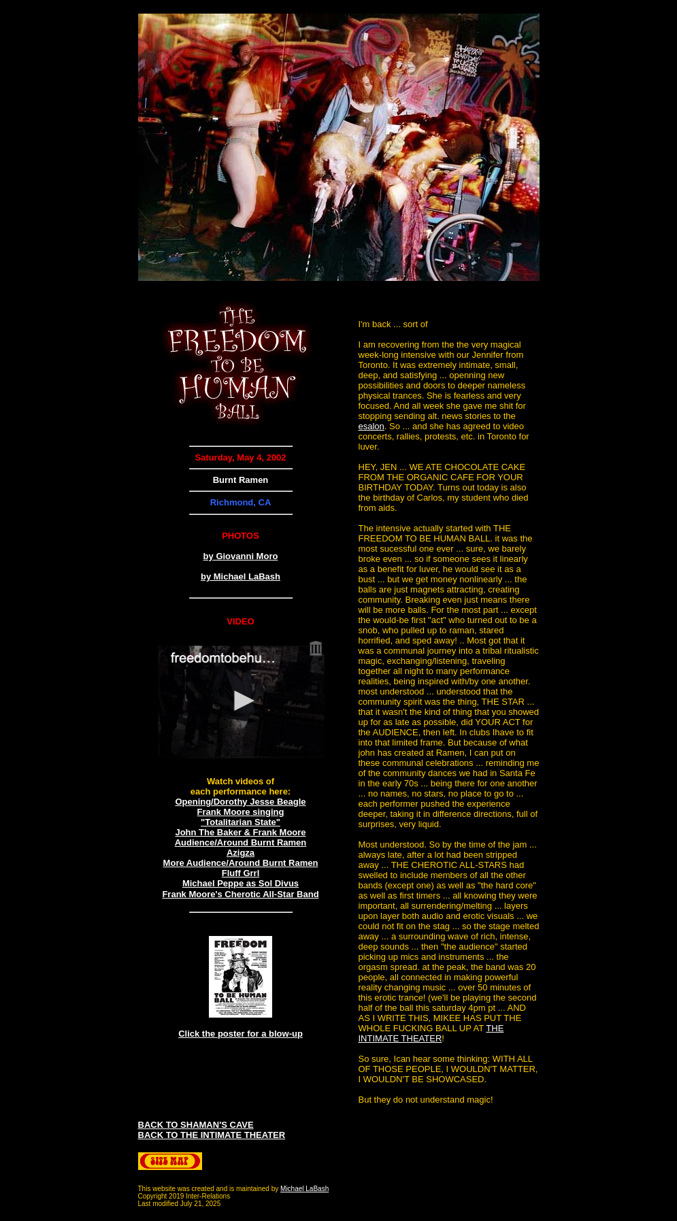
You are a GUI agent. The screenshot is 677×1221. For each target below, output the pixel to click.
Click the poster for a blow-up (240, 1033)
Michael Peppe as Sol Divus (240, 883)
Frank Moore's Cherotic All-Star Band (240, 894)
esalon (371, 426)
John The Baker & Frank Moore (240, 832)
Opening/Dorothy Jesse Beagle (240, 802)
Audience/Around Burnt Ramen (241, 842)
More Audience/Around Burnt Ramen (240, 863)
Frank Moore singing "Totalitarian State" (240, 817)
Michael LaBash (304, 1188)
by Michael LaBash (240, 576)
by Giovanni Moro (240, 556)
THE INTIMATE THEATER (431, 1033)
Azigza (240, 853)
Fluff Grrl (241, 873)
